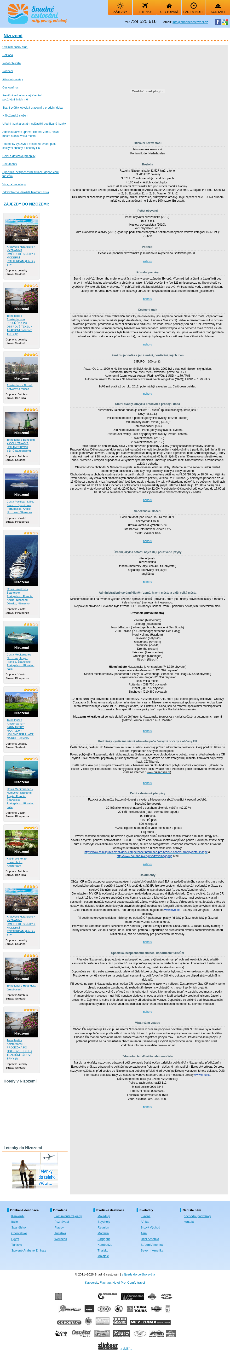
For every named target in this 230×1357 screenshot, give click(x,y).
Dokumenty (147, 875)
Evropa (145, 1216)
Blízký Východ (150, 1227)
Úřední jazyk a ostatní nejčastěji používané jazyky (148, 552)
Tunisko (16, 1244)
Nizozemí (13, 35)
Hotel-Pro (119, 1282)
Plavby (59, 1227)
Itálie (14, 1221)
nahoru (147, 261)
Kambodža (105, 1244)
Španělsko (18, 1227)
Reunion (103, 1227)
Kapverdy (17, 1216)
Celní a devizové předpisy (147, 793)
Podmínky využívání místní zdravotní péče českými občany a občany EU (147, 741)
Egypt (15, 1239)
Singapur (104, 1239)
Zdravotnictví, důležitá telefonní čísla (147, 1056)
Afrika (145, 1221)
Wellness (60, 1239)
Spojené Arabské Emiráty (28, 1250)
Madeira (103, 1233)
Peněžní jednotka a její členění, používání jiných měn (148, 355)
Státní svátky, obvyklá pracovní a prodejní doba (147, 404)
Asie (144, 1233)
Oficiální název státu (147, 143)
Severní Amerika (152, 1250)
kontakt (189, 1221)
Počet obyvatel (148, 210)
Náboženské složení (147, 511)
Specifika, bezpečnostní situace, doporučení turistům (147, 953)
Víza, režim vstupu (147, 1022)
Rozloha (147, 164)
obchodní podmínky (197, 1216)
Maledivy (104, 1216)
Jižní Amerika (150, 1239)
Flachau (105, 1282)
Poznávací (61, 1221)
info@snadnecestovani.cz (190, 22)
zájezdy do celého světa (138, 1274)
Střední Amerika (152, 1244)
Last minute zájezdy (68, 1216)
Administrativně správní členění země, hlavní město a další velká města (147, 592)
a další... (126, 1348)
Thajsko (103, 1250)
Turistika (60, 1233)
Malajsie (103, 1256)
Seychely (104, 1221)
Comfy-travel (136, 1282)
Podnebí (147, 247)
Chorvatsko (19, 1233)
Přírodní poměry (148, 272)
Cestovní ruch (147, 309)
